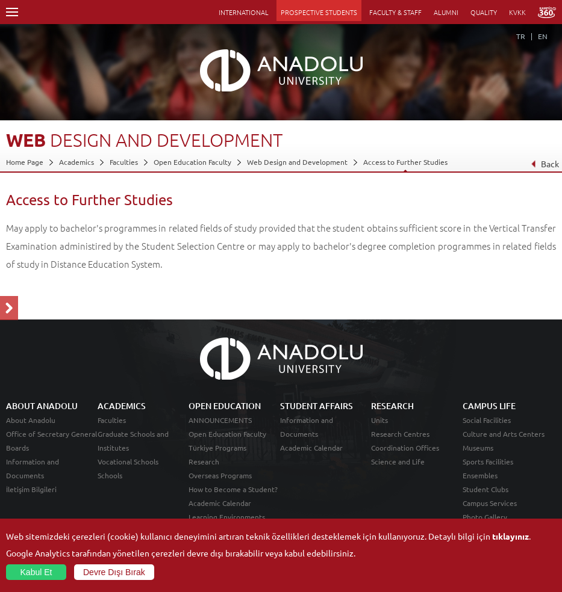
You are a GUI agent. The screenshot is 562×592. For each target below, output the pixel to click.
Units (379, 420)
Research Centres (400, 434)
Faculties (124, 162)
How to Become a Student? (233, 489)
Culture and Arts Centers (504, 434)
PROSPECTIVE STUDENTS (319, 12)
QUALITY (483, 12)
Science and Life (398, 461)
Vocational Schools (128, 461)
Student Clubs (485, 489)
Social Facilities (487, 420)
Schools (110, 475)
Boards (17, 447)
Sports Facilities (488, 461)
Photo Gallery (485, 517)
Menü (12, 12)
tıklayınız (510, 536)
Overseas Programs (220, 475)
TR (520, 36)
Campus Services (490, 503)
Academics (76, 162)
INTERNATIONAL (244, 12)
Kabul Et (36, 572)
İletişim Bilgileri (31, 489)
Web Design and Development (297, 162)
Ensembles (480, 475)
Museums (478, 447)
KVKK (517, 12)
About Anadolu (30, 420)
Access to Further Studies (405, 162)
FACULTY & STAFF (395, 12)
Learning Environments (227, 517)
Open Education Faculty (192, 162)
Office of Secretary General (51, 434)
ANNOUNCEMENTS (220, 420)
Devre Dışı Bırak (114, 572)
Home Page (24, 162)
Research (204, 461)
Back (545, 163)
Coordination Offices (405, 447)
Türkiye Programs (217, 447)
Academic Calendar (220, 503)
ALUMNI (446, 12)
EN (543, 36)
